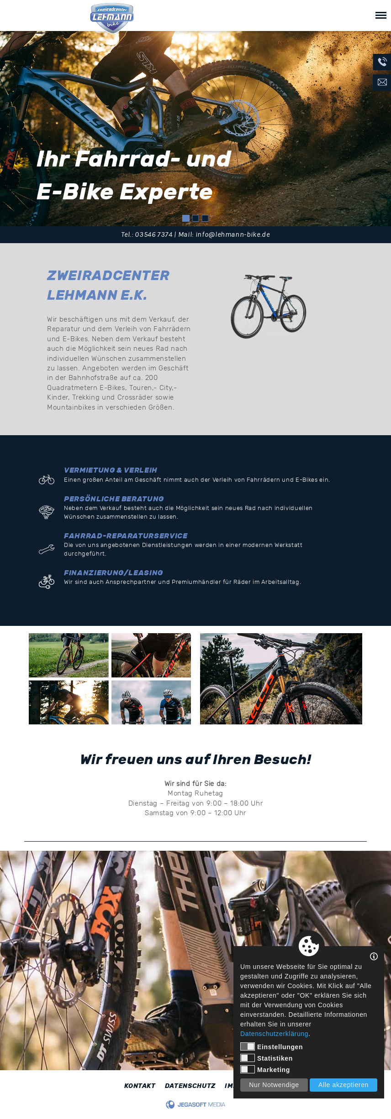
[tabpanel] (195, 128)
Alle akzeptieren (343, 1084)
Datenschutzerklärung (274, 1033)
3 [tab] (205, 218)
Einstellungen (271, 1046)
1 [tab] (186, 218)
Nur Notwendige (274, 1084)
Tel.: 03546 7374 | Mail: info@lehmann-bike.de (195, 234)
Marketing (265, 1069)
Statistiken (266, 1058)
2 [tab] (195, 218)
